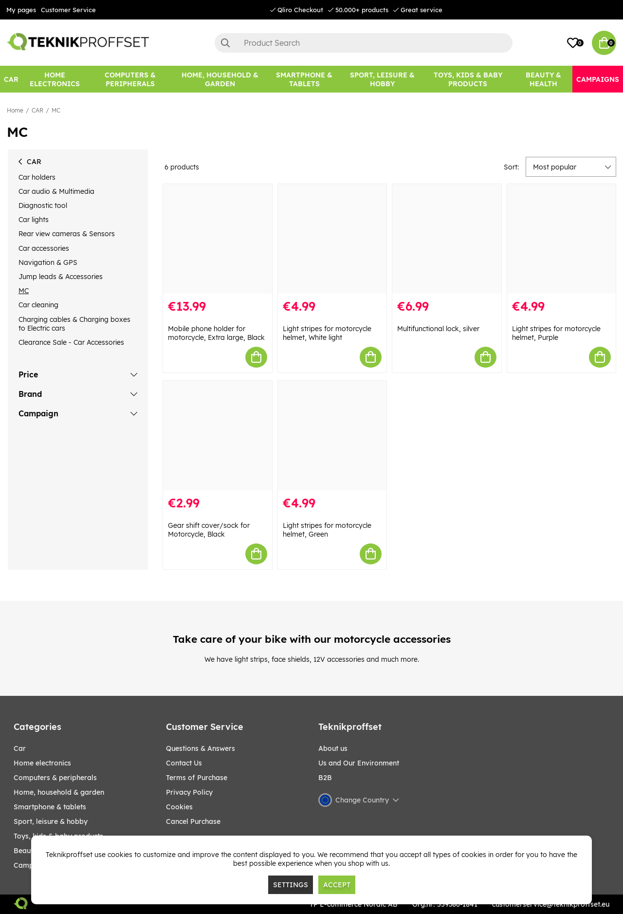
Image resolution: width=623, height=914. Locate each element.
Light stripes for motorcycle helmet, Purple (556, 333)
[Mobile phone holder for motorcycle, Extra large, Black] (217, 239)
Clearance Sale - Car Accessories (71, 342)
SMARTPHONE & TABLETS (50, 806)
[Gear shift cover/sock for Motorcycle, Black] (217, 435)
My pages (21, 10)
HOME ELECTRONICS (42, 763)
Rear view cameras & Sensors (66, 233)
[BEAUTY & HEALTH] (543, 79)
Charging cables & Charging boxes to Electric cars (74, 324)
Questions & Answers (200, 748)
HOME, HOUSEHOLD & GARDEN (59, 792)
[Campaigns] (597, 79)
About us (333, 748)
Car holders (36, 177)
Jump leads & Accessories (60, 276)
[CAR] (11, 79)
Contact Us (184, 763)
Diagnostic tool (42, 205)
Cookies (179, 806)
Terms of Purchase (196, 777)
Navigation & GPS (47, 262)
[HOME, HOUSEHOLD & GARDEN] (220, 79)
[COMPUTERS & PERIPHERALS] (130, 79)
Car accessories (43, 248)
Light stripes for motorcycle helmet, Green (327, 530)
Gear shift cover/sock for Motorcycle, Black (209, 530)
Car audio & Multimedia (56, 191)
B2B (325, 777)
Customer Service (68, 10)
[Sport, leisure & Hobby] (382, 79)
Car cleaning (38, 304)
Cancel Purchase (193, 821)
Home (15, 110)
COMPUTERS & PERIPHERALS (55, 777)
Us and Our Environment (358, 763)
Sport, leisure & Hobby (51, 821)
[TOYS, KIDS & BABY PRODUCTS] (467, 79)
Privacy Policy (189, 792)
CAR (37, 110)
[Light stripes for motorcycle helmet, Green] (332, 435)
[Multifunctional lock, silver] (447, 239)
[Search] (364, 43)
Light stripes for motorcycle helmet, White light (327, 333)
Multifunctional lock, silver (438, 328)
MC (56, 110)
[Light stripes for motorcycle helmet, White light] (332, 239)
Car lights (33, 219)
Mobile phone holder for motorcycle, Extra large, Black (216, 333)
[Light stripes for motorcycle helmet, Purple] (561, 239)
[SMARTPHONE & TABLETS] (304, 79)
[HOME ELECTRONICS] (54, 79)
